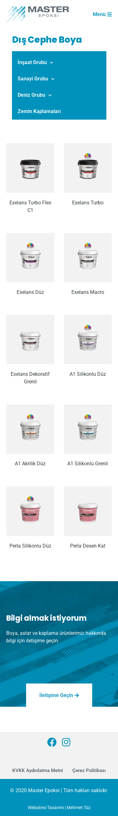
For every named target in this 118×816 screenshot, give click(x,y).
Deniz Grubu (35, 95)
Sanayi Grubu (36, 79)
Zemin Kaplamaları (39, 111)
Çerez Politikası (89, 770)
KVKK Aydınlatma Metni (37, 770)
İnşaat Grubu (35, 63)
